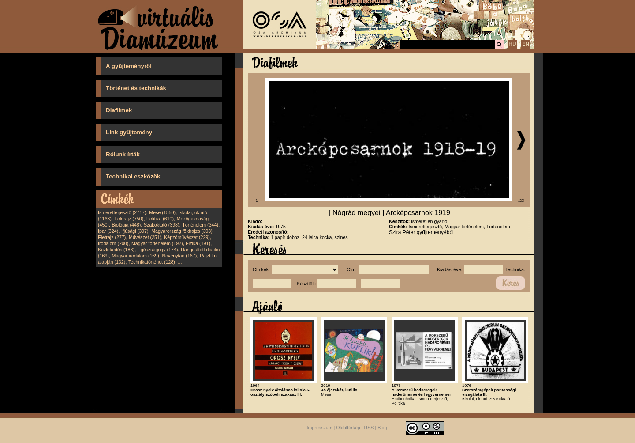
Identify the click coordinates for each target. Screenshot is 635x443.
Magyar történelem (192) (157, 243)
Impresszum (319, 427)
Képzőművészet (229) (187, 237)
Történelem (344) (200, 224)
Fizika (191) (198, 243)
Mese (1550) (162, 212)
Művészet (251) (145, 237)
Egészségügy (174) (158, 249)
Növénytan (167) (179, 255)
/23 (521, 200)
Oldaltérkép (348, 427)
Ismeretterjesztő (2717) (122, 212)
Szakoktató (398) (161, 224)
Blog (382, 427)
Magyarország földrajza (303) (182, 231)
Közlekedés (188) (116, 249)
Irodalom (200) (113, 243)
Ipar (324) (108, 231)
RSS (369, 427)
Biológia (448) (126, 224)
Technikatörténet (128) (151, 262)
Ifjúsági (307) (135, 231)
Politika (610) (160, 218)
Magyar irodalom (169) (135, 255)
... (180, 262)
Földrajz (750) (128, 218)
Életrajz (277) (112, 237)
